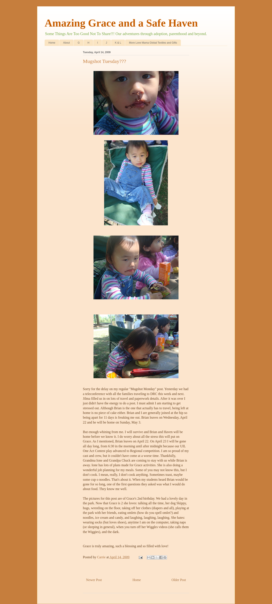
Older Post (178, 580)
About (66, 42)
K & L (118, 42)
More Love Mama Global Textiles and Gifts (153, 42)
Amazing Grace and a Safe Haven (121, 23)
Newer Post (94, 580)
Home (51, 42)
